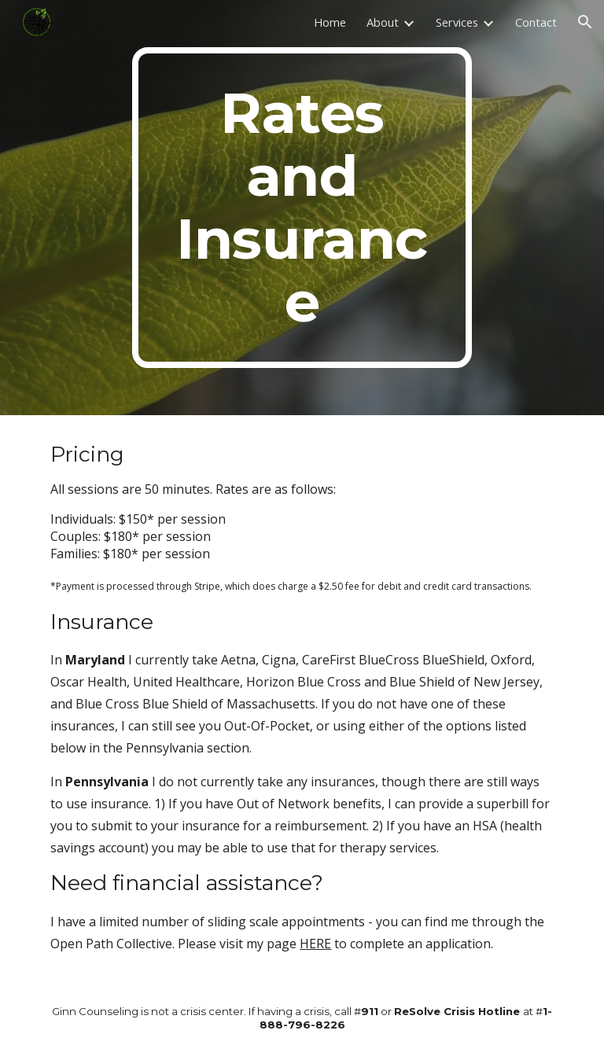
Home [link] (330, 22)
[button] (585, 22)
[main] (301, 207)
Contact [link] (536, 22)
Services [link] (457, 22)
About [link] (382, 22)
